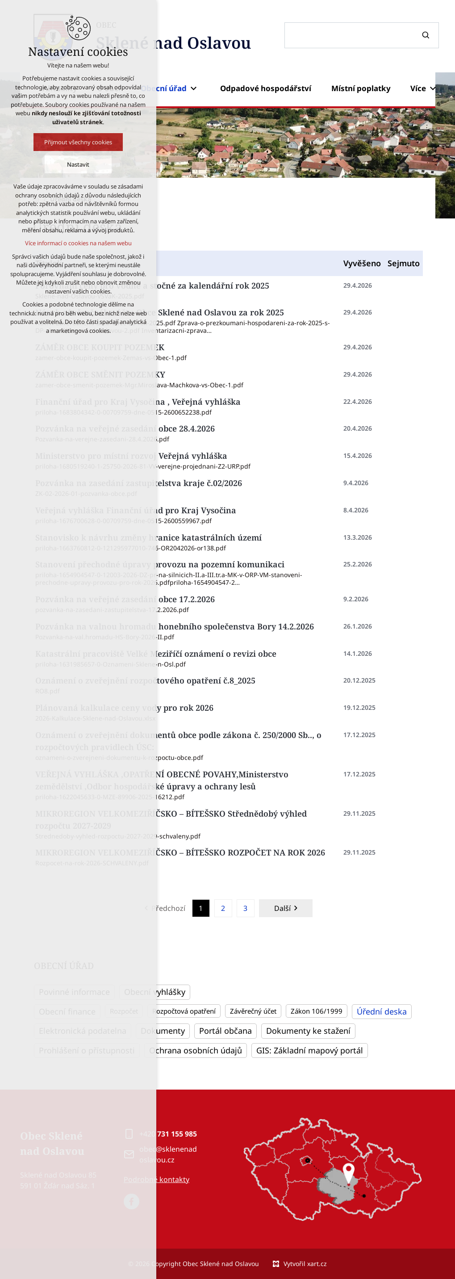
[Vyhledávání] (427, 35)
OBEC (173, 37)
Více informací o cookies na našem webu (78, 243)
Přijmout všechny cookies (78, 142)
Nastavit (78, 164)
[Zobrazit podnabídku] (193, 88)
